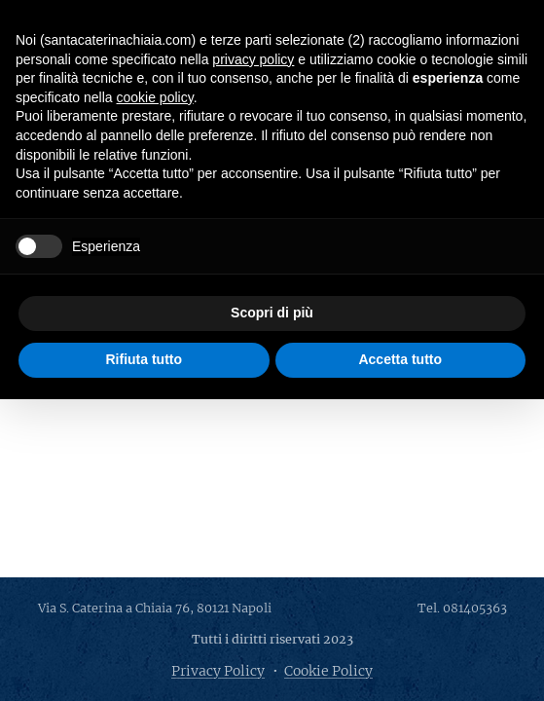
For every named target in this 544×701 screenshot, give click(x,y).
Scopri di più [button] (272, 312)
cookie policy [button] (155, 97)
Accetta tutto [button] (400, 359)
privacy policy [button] (253, 59)
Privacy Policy (218, 671)
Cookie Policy (328, 671)
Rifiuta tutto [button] (143, 359)
